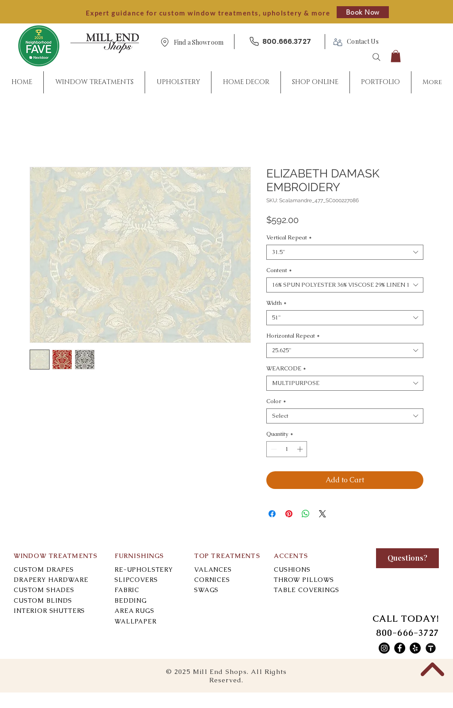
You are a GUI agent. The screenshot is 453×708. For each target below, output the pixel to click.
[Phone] (254, 41)
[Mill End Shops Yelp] (415, 648)
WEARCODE (286, 368)
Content (279, 270)
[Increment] (301, 449)
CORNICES (212, 580)
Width (276, 303)
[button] (198, 42)
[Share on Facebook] (272, 513)
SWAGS (206, 590)
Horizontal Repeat (293, 335)
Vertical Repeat (289, 237)
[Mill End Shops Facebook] (399, 648)
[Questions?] (407, 558)
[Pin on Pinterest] (289, 513)
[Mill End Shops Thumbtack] (430, 648)
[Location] (164, 42)
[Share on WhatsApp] (305, 513)
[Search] (376, 57)
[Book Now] (363, 12)
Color (276, 401)
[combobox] (344, 252)
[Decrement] (273, 449)
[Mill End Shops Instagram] (384, 648)
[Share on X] (322, 513)
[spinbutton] (287, 449)
